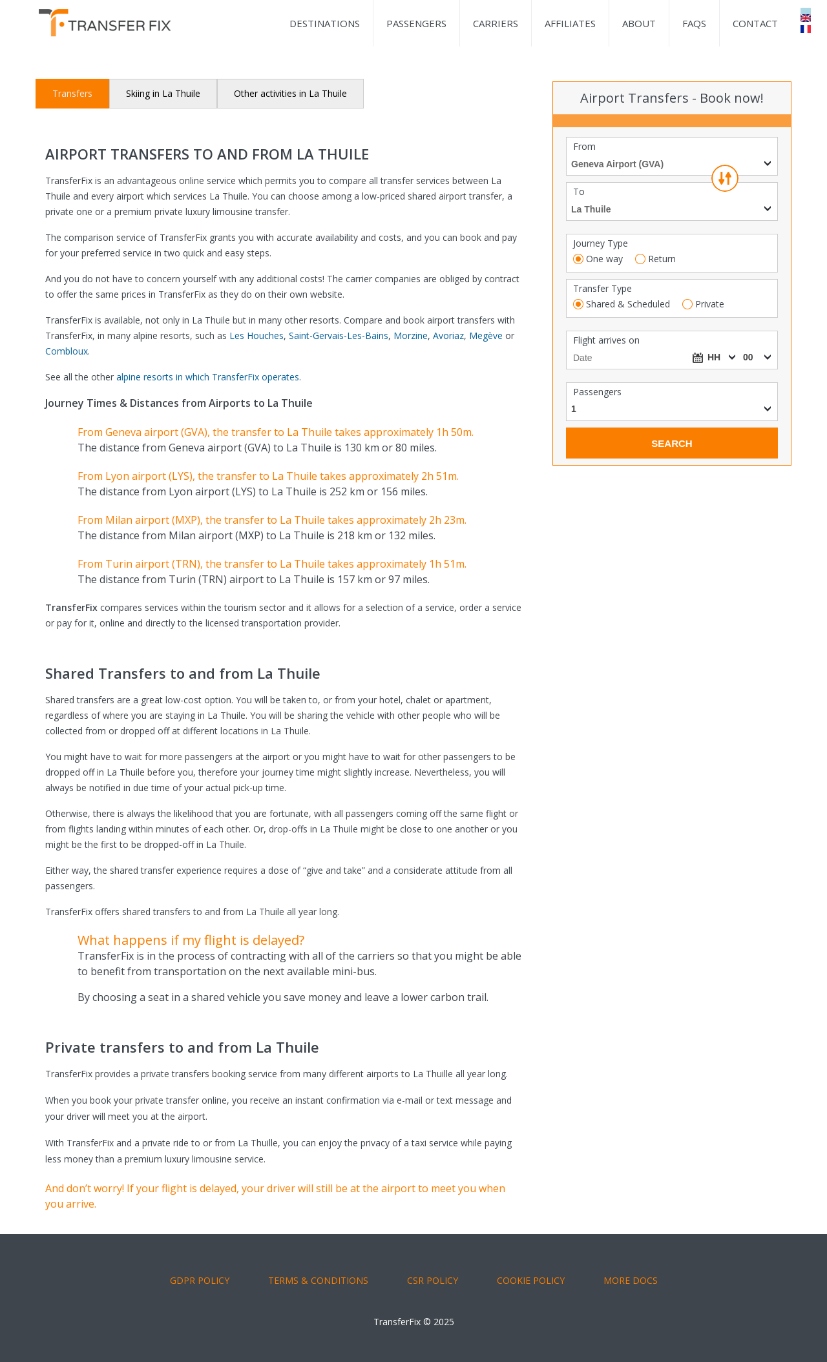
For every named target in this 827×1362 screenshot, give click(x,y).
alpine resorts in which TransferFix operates (207, 377)
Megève (486, 335)
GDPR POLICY (199, 1280)
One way (604, 259)
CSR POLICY (432, 1280)
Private (709, 304)
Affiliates (570, 23)
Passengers (416, 23)
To (579, 192)
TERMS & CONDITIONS (318, 1280)
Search (671, 443)
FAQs (694, 23)
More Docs (630, 1280)
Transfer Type (602, 288)
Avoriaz (448, 335)
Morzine (410, 335)
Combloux (66, 351)
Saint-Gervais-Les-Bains (338, 335)
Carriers (495, 23)
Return (662, 259)
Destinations (324, 23)
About (639, 23)
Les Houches (256, 335)
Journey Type (600, 243)
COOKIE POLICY (531, 1280)
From (584, 146)
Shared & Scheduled (628, 304)
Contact (755, 23)
